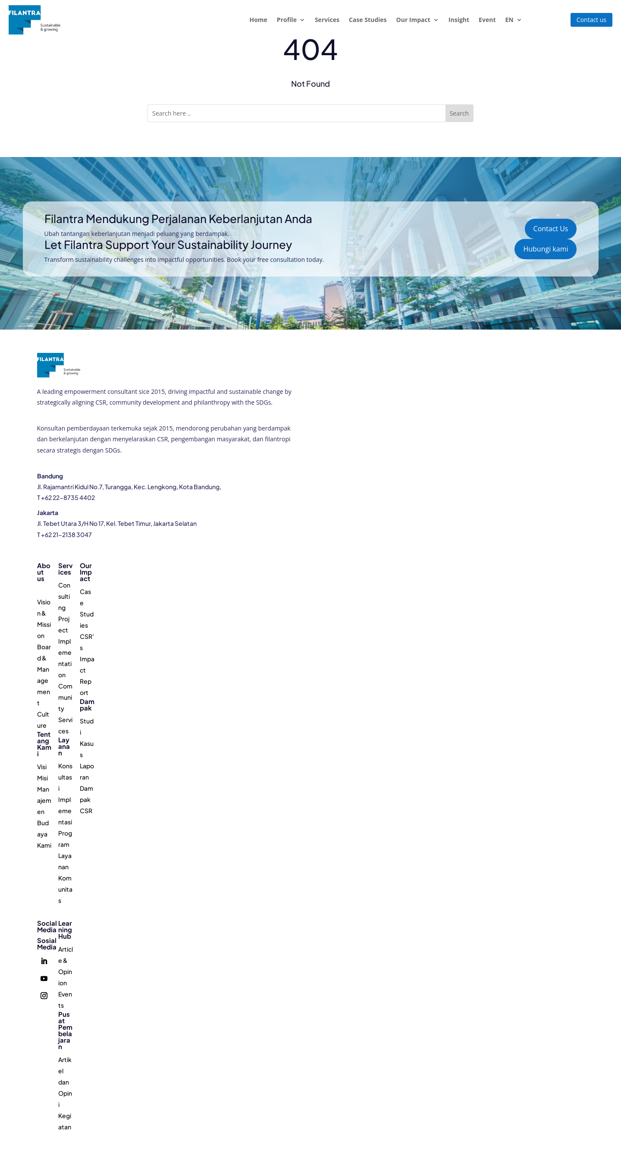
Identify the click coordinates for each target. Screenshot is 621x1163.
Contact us (591, 20)
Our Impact (413, 20)
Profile (287, 20)
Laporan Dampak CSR (87, 788)
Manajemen (44, 800)
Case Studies (368, 20)
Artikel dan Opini (65, 1082)
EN (509, 20)
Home (258, 20)
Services (327, 20)
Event (487, 20)
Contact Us (550, 228)
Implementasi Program (65, 821)
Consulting (64, 596)
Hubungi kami (545, 249)
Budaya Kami (44, 834)
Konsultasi (65, 777)
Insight (458, 20)
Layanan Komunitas (65, 878)
